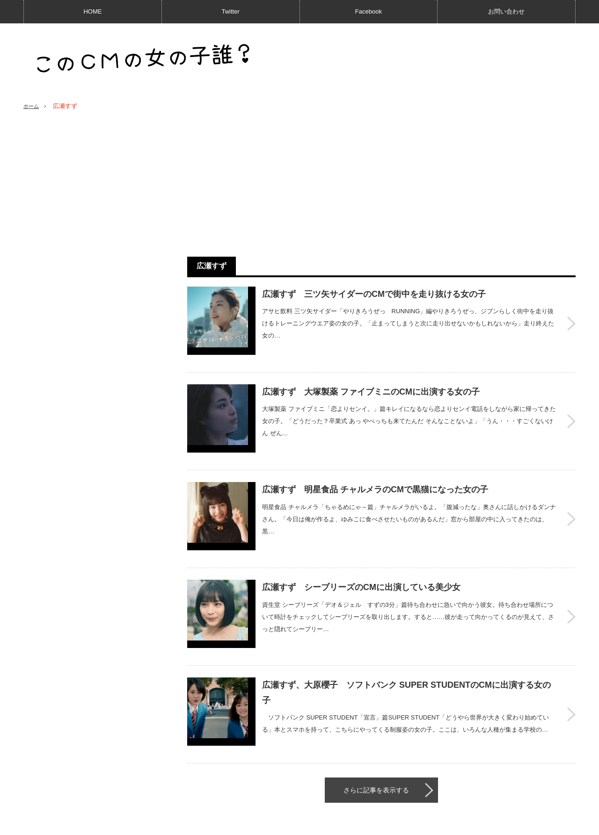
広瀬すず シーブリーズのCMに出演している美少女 (361, 548)
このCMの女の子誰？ (501, 823)
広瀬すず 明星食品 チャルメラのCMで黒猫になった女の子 (375, 463)
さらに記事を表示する (376, 724)
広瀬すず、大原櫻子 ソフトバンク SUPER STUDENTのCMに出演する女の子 (406, 640)
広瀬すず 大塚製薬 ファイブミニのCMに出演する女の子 (371, 378)
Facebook (368, 11)
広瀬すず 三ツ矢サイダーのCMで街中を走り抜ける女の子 (374, 294)
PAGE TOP (299, 799)
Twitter (230, 11)
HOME (92, 11)
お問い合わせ (506, 11)
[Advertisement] (381, 183)
